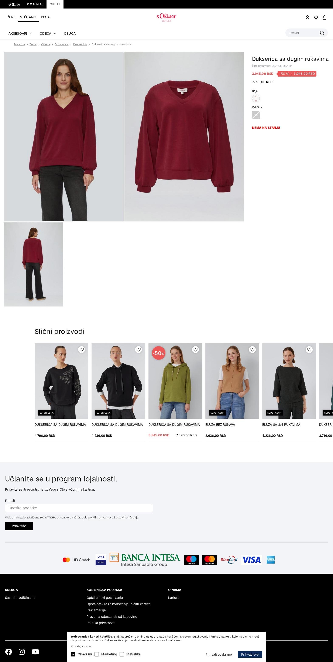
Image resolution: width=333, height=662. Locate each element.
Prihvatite (19, 526)
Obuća (70, 33)
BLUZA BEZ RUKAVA (220, 425)
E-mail (10, 501)
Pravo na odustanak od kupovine (112, 617)
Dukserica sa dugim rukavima (111, 44)
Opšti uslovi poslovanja (105, 598)
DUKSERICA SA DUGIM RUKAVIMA (60, 425)
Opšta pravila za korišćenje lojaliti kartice (119, 604)
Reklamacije (96, 610)
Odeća (45, 44)
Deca (45, 17)
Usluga (11, 590)
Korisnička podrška (104, 590)
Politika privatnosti (101, 623)
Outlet (55, 4)
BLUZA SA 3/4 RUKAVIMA (281, 425)
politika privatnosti (101, 517)
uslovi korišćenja (127, 517)
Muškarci (28, 17)
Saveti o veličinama (20, 598)
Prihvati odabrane (219, 654)
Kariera (173, 598)
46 (256, 115)
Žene (11, 17)
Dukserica (80, 44)
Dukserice (62, 44)
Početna (19, 44)
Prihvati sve (250, 654)
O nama (174, 590)
